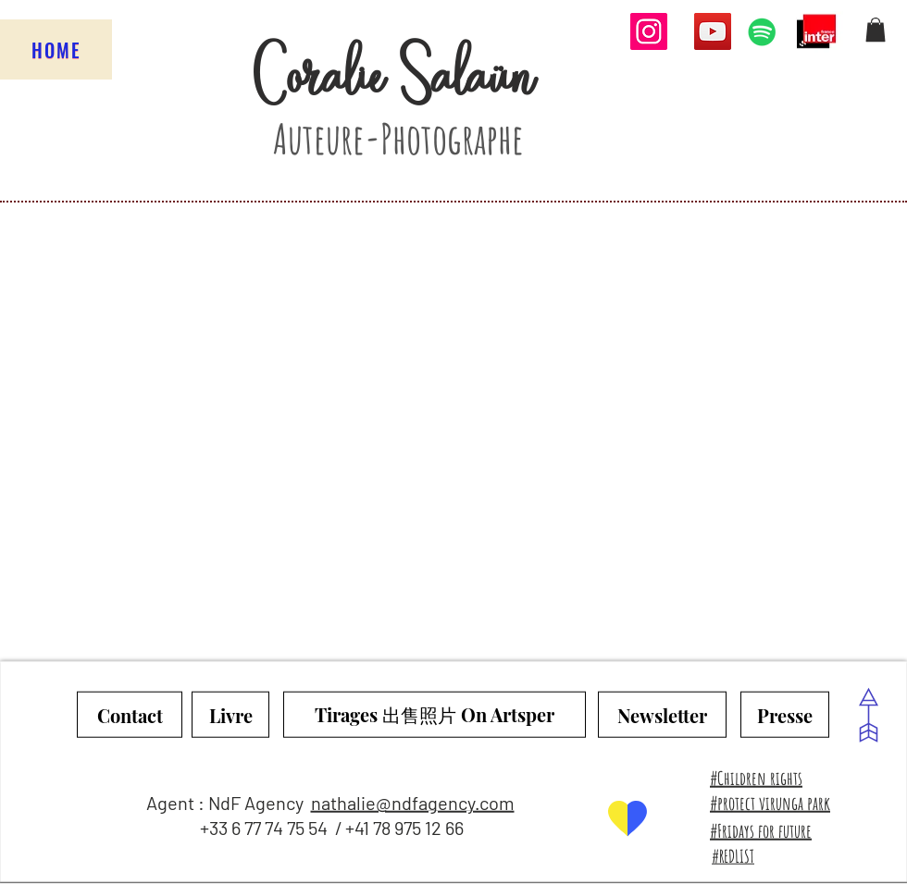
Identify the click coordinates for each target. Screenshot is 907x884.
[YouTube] (712, 31)
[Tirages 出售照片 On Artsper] (434, 715)
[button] (875, 30)
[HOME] (56, 49)
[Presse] (784, 715)
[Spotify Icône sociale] (762, 32)
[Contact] (129, 715)
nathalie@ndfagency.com (413, 803)
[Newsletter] (662, 715)
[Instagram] (648, 31)
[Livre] (230, 715)
